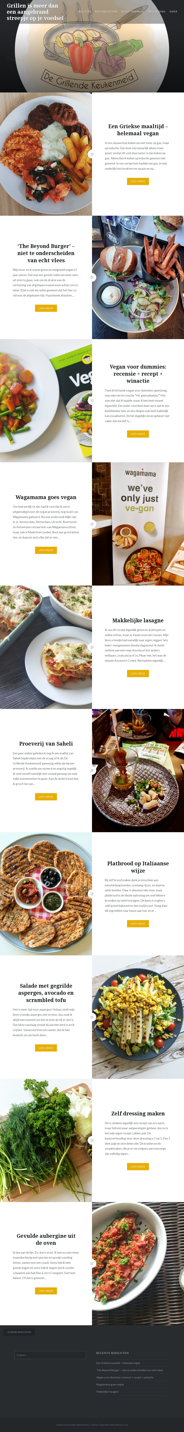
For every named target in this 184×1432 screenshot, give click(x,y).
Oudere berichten (19, 1332)
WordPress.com (119, 1424)
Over (173, 11)
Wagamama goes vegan (110, 1384)
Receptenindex (132, 11)
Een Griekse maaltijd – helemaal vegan (118, 1362)
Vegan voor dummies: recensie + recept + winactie (124, 1377)
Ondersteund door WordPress (72, 1424)
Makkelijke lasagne (107, 1391)
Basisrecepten (106, 11)
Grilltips (84, 11)
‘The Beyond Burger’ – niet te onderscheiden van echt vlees (129, 1370)
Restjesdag (156, 11)
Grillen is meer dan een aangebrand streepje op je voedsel (35, 11)
